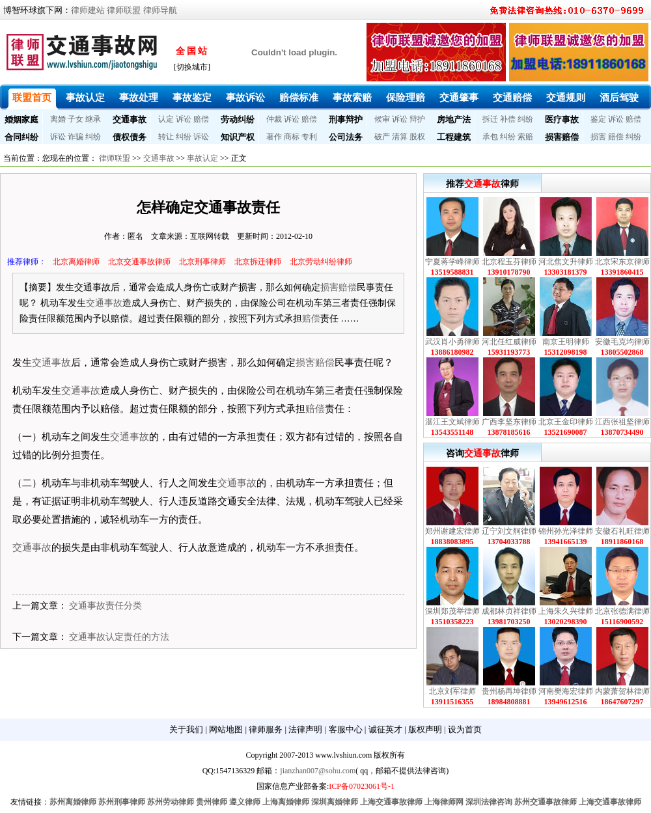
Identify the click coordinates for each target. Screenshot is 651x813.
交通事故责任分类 (105, 606)
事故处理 (138, 97)
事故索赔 (352, 97)
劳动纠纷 (238, 119)
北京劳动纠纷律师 (321, 261)
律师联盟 (124, 10)
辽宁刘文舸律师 (509, 531)
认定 (166, 119)
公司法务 (346, 137)
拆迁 (490, 119)
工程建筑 (454, 137)
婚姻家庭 (21, 119)
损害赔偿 (562, 137)
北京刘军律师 (452, 691)
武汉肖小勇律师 (452, 341)
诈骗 (75, 136)
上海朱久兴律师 (565, 611)
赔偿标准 (298, 97)
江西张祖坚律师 (622, 421)
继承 (93, 119)
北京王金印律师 (565, 421)
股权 (417, 136)
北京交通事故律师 (139, 261)
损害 (598, 136)
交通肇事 (458, 97)
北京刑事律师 (202, 261)
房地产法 (454, 119)
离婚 (58, 119)
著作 (274, 136)
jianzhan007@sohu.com (317, 770)
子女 (75, 119)
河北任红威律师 (509, 341)
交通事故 (129, 119)
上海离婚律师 (285, 801)
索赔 (525, 136)
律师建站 (88, 10)
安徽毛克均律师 (622, 341)
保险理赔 (405, 97)
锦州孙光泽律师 (565, 531)
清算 (400, 136)
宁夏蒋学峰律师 (452, 261)
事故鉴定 (192, 97)
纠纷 (525, 119)
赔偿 (201, 119)
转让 (166, 136)
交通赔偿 (512, 97)
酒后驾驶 (619, 97)
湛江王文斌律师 (452, 421)
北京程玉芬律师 (509, 261)
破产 (382, 136)
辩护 (417, 119)
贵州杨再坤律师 (509, 691)
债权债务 (129, 137)
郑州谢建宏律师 (452, 531)
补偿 (508, 119)
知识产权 (238, 137)
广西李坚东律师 (509, 421)
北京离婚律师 (76, 261)
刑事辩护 (346, 119)
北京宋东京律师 (622, 261)
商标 (291, 136)
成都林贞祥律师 (509, 611)
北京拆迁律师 (257, 261)
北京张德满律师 (622, 611)
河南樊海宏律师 (565, 691)
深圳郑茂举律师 (452, 611)
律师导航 (160, 10)
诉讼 (183, 119)
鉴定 (598, 119)
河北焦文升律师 (565, 261)
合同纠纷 (21, 137)
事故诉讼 (245, 97)
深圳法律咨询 (488, 801)
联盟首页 (31, 97)
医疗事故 (562, 119)
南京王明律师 (565, 341)
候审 (382, 119)
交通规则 (565, 97)
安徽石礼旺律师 (622, 531)
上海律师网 (444, 801)
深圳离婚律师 (334, 801)
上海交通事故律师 (391, 801)
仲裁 (274, 119)
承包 (490, 136)
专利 (309, 136)
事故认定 (85, 97)
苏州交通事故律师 (545, 801)
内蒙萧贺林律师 (622, 691)
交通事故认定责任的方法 (119, 637)
